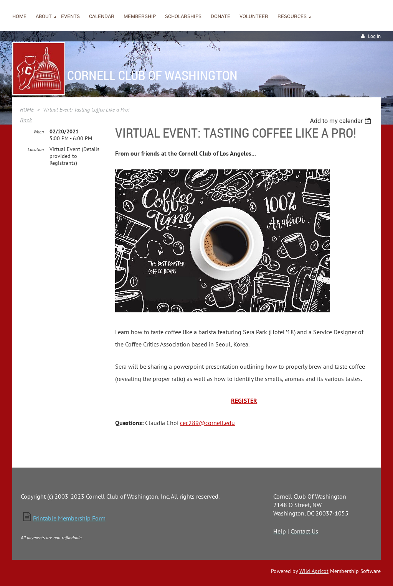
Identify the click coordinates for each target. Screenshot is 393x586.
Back (26, 120)
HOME (27, 109)
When (38, 132)
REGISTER (244, 400)
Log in (374, 36)
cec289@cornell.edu (207, 423)
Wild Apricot (314, 571)
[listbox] (341, 121)
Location (36, 149)
